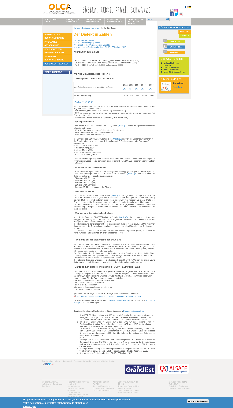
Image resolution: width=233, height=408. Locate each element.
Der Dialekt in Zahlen (56, 64)
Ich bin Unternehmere (171, 70)
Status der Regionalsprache (54, 58)
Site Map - (97, 361)
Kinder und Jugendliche (101, 386)
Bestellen (177, 87)
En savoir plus (29, 406)
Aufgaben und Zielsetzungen (52, 384)
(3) (142, 89)
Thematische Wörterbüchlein (128, 386)
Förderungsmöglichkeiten (174, 27)
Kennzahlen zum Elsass (84, 40)
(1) (130, 89)
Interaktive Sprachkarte (51, 43)
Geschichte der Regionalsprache (54, 51)
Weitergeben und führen (93, 20)
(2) (136, 89)
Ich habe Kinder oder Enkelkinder (171, 64)
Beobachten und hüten (90, 28)
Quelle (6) (117, 139)
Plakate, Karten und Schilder (128, 390)
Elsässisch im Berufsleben (178, 386)
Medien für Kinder (124, 388)
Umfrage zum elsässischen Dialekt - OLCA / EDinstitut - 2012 (100, 47)
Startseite (77, 28)
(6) (124, 89)
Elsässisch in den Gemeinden (179, 388)
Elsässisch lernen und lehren (103, 388)
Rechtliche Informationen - (51, 361)
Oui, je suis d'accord (198, 401)
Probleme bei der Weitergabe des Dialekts (92, 45)
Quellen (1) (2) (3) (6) (84, 102)
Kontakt (184, 31)
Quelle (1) (122, 126)
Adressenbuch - (67, 361)
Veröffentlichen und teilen (115, 20)
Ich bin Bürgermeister (171, 67)
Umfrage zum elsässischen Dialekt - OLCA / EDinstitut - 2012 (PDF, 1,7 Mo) (109, 296)
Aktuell (184, 36)
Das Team (45, 386)
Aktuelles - (105, 361)
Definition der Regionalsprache (54, 36)
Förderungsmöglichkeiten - (83, 361)
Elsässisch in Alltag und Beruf (135, 21)
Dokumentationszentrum (118, 300)
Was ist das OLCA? (50, 382)
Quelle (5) (115, 195)
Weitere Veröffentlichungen (128, 392)
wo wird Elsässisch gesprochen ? (88, 43)
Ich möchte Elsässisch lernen (174, 72)
